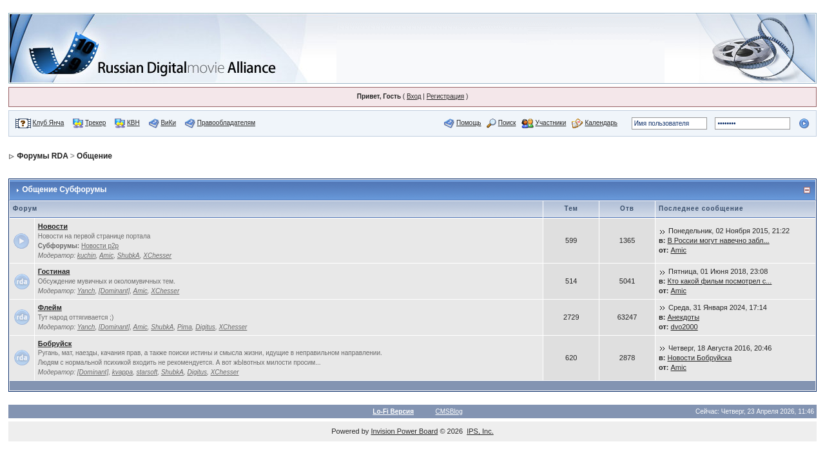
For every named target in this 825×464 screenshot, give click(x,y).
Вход (414, 96)
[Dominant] (114, 291)
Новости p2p (100, 245)
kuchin (86, 255)
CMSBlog (449, 411)
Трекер (95, 122)
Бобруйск (55, 343)
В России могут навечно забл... (718, 240)
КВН (133, 122)
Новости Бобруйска (699, 358)
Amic (106, 255)
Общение (94, 155)
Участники (551, 122)
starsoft (147, 372)
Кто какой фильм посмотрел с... (719, 281)
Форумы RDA (42, 155)
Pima (184, 327)
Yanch (86, 291)
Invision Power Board (404, 431)
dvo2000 (684, 327)
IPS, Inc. (480, 431)
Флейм (50, 307)
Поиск (507, 122)
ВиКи (168, 122)
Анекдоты (683, 317)
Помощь (468, 122)
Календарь (601, 122)
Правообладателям (226, 122)
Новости (53, 226)
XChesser (157, 255)
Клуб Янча (48, 122)
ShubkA (128, 255)
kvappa (122, 372)
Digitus (205, 327)
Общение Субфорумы (64, 189)
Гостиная (54, 271)
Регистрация (445, 96)
